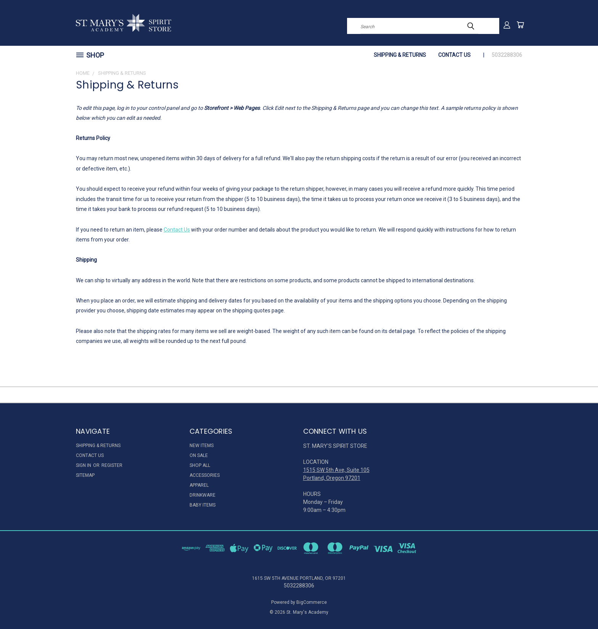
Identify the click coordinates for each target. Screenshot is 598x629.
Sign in (84, 465)
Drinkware (202, 495)
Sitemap (85, 475)
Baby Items (202, 505)
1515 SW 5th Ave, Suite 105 (336, 470)
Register (111, 465)
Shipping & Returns (400, 55)
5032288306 (507, 55)
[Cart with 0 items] (520, 25)
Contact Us (454, 55)
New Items (202, 445)
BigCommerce (311, 602)
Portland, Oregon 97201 (331, 478)
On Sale (199, 455)
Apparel (199, 485)
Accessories (205, 475)
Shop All (200, 465)
